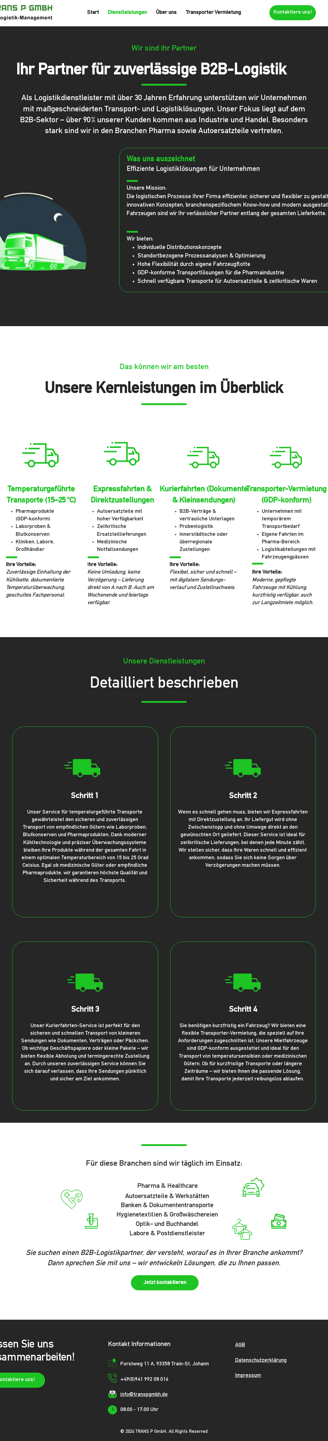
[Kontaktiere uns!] (292, 12)
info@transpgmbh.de (144, 1394)
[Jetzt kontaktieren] (165, 1282)
